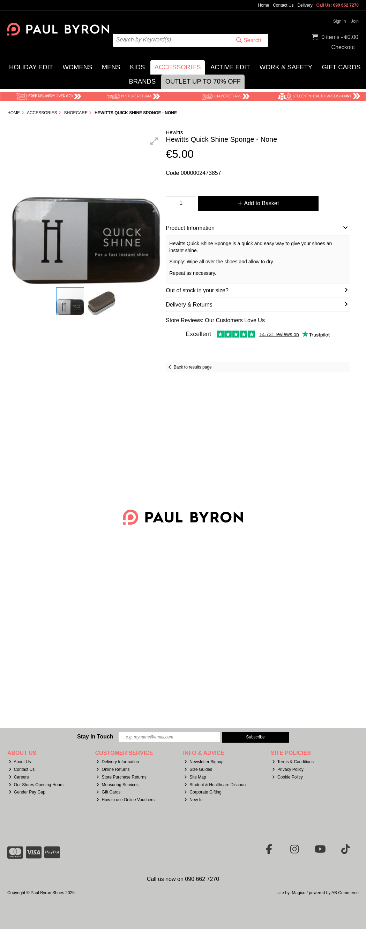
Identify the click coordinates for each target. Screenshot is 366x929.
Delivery (304, 5)
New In (193, 799)
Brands (142, 81)
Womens (77, 67)
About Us (20, 761)
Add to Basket (252, 203)
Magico (299, 892)
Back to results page (193, 367)
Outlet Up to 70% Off (203, 81)
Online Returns (112, 769)
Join (355, 21)
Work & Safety (286, 67)
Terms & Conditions (293, 761)
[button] (154, 141)
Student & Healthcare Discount (215, 784)
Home (263, 5)
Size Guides (198, 769)
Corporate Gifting (202, 792)
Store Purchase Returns (121, 777)
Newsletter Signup (203, 761)
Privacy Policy (288, 769)
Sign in (339, 21)
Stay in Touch (95, 737)
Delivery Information (117, 761)
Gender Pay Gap (27, 792)
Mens (111, 67)
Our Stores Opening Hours (36, 784)
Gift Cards (341, 67)
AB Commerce (345, 892)
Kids (137, 67)
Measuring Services (117, 784)
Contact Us (283, 5)
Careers (19, 777)
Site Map (195, 777)
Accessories (178, 67)
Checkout (343, 47)
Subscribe (255, 737)
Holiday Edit (31, 67)
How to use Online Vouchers (125, 799)
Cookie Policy (287, 777)
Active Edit (230, 67)
